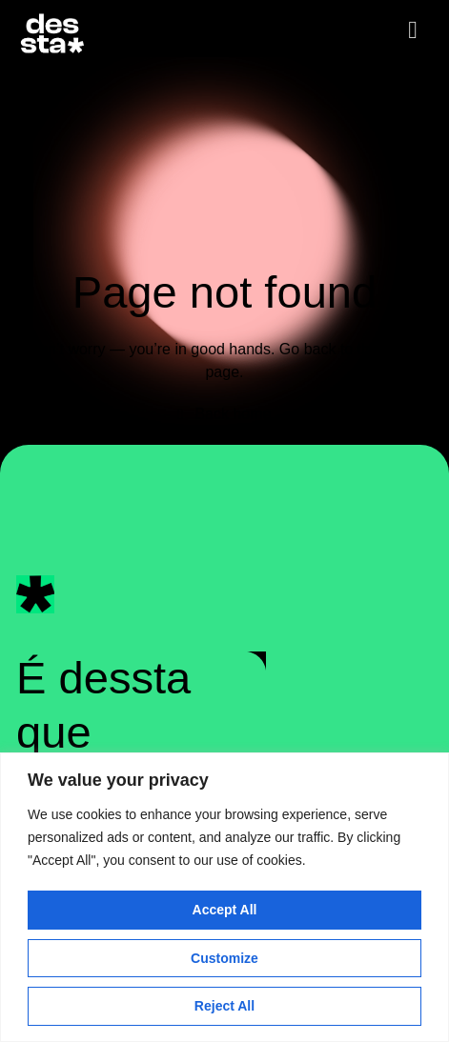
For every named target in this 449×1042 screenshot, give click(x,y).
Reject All (224, 1005)
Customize (224, 958)
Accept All (225, 909)
